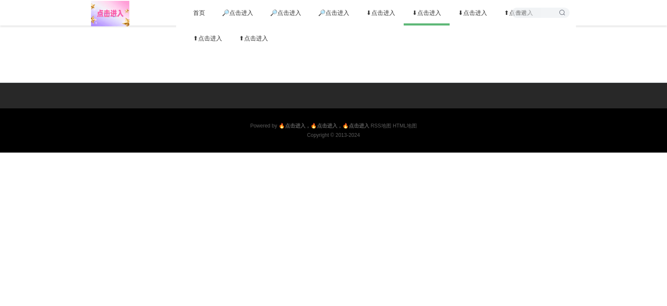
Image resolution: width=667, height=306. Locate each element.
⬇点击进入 (380, 12)
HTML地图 (405, 126)
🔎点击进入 (237, 12)
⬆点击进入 (207, 38)
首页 (199, 12)
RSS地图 (381, 126)
